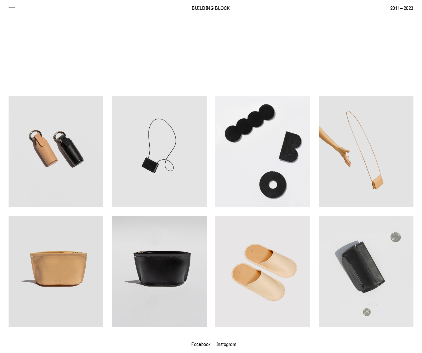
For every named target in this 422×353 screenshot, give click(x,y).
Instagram (226, 344)
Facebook (200, 344)
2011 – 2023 (401, 8)
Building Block (211, 8)
